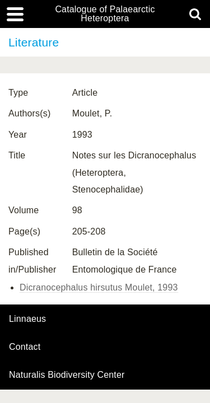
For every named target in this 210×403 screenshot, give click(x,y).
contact (24, 347)
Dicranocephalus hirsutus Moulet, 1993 (99, 287)
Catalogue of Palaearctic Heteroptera (105, 14)
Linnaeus (27, 319)
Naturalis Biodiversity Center (67, 375)
